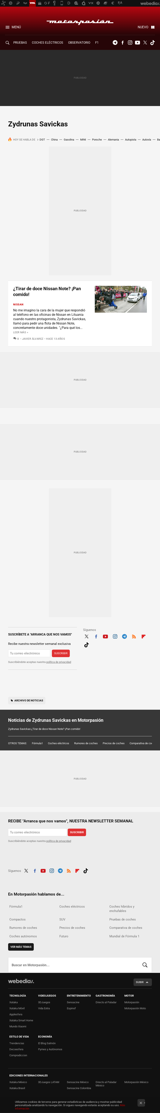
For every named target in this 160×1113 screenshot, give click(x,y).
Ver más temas (20, 946)
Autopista (130, 139)
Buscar (145, 965)
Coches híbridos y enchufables (121, 909)
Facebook (122, 42)
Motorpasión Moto (135, 1008)
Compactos (17, 919)
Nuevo (143, 27)
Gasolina (69, 139)
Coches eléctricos (58, 743)
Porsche (97, 139)
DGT (42, 139)
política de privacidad (58, 662)
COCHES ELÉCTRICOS (47, 42)
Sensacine (73, 1002)
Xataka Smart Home (21, 1020)
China (54, 139)
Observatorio (79, 42)
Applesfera (15, 1014)
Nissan (18, 304)
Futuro (63, 936)
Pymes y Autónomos (50, 1049)
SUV (62, 919)
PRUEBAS (20, 42)
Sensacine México (78, 1082)
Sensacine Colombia (79, 1088)
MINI (83, 139)
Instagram (130, 42)
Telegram (115, 42)
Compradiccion (18, 1055)
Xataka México (18, 1082)
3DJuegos (44, 1002)
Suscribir (61, 653)
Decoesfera (16, 1049)
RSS (134, 636)
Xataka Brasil (17, 1088)
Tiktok (152, 42)
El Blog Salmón (47, 1043)
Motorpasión (80, 21)
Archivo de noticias (28, 700)
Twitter (145, 42)
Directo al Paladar (106, 1002)
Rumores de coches (86, 743)
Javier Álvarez (32, 338)
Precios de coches (114, 743)
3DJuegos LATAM (48, 1082)
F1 (97, 42)
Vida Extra (44, 1008)
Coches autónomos (23, 936)
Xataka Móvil (17, 1008)
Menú (16, 27)
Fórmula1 (37, 743)
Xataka (13, 1002)
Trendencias (16, 1043)
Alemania (113, 139)
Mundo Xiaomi (17, 1026)
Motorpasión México (136, 1082)
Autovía (146, 139)
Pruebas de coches (122, 919)
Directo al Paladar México (106, 1084)
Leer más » (20, 332)
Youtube (137, 42)
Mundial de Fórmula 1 (124, 936)
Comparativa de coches (143, 743)
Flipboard (143, 636)
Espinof (71, 1008)
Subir (140, 982)
